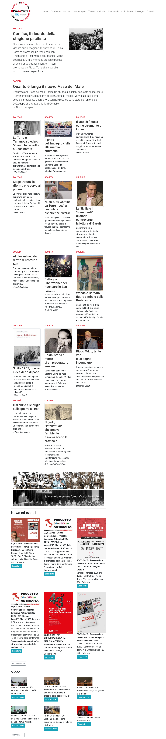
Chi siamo (55, 11)
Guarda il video (18, 697)
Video (91, 11)
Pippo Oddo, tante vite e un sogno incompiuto (88, 357)
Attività (66, 11)
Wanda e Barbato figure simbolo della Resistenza (90, 296)
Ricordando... (114, 11)
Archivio (101, 11)
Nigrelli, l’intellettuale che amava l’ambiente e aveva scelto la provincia (55, 431)
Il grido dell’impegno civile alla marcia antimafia (57, 145)
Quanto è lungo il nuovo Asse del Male (48, 86)
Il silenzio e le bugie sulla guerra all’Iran (26, 407)
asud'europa (79, 11)
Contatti (150, 11)
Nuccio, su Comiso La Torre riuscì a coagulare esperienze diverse (57, 207)
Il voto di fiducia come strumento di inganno (89, 125)
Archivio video (17, 735)
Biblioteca (128, 11)
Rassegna (139, 11)
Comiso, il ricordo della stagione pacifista (34, 36)
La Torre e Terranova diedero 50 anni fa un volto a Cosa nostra (26, 143)
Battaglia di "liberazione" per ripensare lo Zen (55, 283)
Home (45, 11)
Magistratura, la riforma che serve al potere (27, 185)
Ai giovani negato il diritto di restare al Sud (26, 260)
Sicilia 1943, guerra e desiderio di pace (26, 370)
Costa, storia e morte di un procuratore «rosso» (56, 360)
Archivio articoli (18, 663)
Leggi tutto (16, 566)
